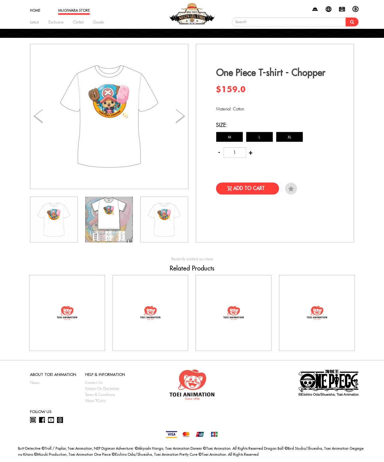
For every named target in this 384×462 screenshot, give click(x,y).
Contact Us (94, 382)
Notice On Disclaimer (102, 388)
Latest (34, 22)
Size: (221, 125)
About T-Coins (95, 400)
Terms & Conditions (100, 394)
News (34, 382)
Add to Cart (249, 188)
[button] (180, 116)
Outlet (78, 22)
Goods (98, 22)
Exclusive (56, 22)
